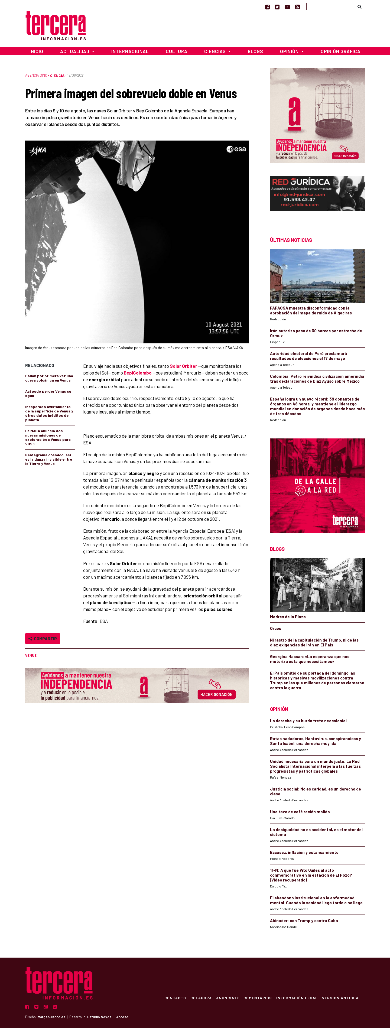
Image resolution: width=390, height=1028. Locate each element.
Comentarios (257, 998)
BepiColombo (138, 372)
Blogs (255, 51)
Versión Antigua (340, 998)
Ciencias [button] (215, 51)
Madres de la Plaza (288, 616)
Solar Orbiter (183, 366)
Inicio (36, 51)
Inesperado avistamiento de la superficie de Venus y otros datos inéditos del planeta (49, 413)
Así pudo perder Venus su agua (48, 393)
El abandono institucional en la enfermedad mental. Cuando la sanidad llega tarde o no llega (316, 900)
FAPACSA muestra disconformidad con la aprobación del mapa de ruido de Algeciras (311, 310)
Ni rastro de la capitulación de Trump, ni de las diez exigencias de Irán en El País (314, 642)
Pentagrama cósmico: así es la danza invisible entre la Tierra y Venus (48, 459)
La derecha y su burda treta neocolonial (308, 720)
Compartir (42, 638)
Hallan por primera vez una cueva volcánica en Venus (49, 377)
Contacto (175, 998)
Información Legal (296, 998)
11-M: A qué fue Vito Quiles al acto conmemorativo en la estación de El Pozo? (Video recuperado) (311, 875)
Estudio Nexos (99, 1017)
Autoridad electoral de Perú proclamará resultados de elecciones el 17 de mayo (308, 356)
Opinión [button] (290, 51)
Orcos (275, 628)
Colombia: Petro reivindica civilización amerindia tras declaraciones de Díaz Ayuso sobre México (317, 378)
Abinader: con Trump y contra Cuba (304, 920)
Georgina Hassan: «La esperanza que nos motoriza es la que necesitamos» (309, 659)
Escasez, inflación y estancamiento (304, 852)
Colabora (201, 998)
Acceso (122, 1017)
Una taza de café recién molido (300, 811)
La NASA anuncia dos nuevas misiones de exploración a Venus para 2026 (48, 437)
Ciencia (57, 75)
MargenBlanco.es (51, 1017)
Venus (31, 655)
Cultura (176, 51)
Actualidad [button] (75, 51)
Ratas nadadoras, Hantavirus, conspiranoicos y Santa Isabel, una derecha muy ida (315, 741)
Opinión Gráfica (340, 51)
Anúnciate (227, 998)
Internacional (130, 51)
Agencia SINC (36, 75)
